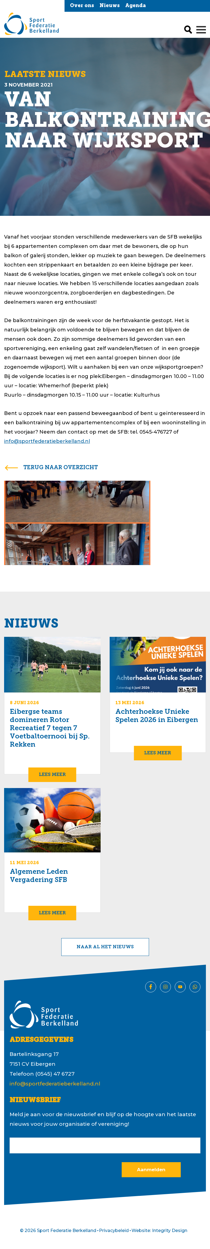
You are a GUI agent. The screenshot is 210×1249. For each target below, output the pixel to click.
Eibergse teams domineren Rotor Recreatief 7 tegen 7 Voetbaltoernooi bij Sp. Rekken (50, 728)
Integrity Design (169, 1230)
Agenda (135, 5)
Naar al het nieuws (105, 947)
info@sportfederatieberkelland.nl (47, 441)
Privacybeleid (114, 1230)
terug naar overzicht (60, 468)
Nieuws (110, 5)
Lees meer (52, 774)
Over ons (82, 5)
